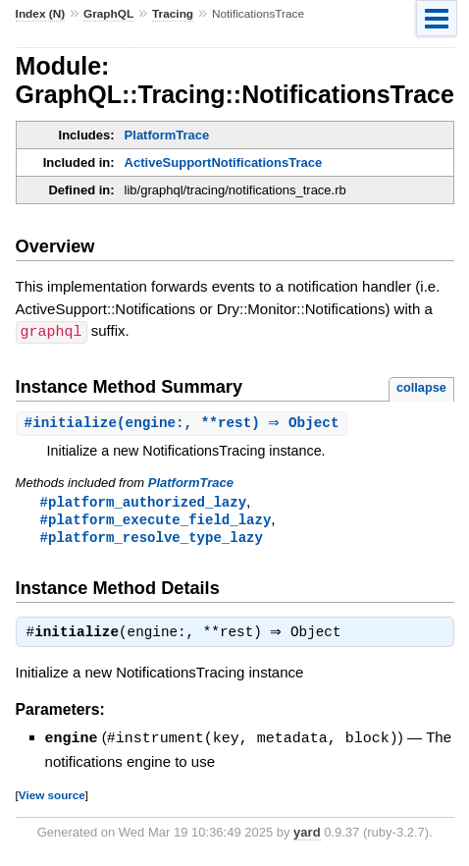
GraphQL (108, 14)
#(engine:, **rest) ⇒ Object (184, 422)
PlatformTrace (167, 135)
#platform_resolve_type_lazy (151, 539)
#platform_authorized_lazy (143, 502)
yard (306, 836)
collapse (421, 386)
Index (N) (41, 14)
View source (52, 798)
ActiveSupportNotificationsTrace (224, 162)
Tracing (172, 14)
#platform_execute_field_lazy (156, 521)
